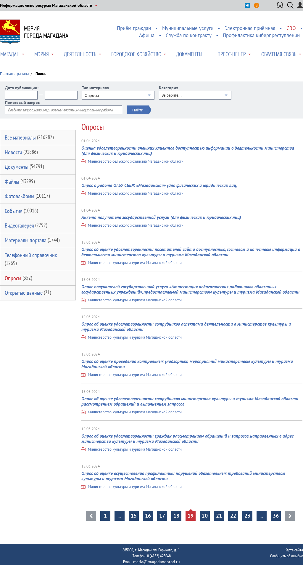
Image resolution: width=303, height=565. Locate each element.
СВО (291, 28)
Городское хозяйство (136, 54)
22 (233, 515)
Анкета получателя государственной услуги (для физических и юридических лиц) (161, 217)
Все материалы (29, 137)
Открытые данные (28, 293)
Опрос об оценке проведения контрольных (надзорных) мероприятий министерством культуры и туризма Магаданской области (187, 363)
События (21, 211)
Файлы (20, 181)
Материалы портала (32, 240)
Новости (21, 152)
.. (119, 515)
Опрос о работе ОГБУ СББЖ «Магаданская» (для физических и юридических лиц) (159, 185)
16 (148, 515)
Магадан (10, 54)
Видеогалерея (26, 225)
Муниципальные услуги (187, 28)
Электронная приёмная (250, 28)
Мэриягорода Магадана (46, 32)
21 (219, 515)
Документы (189, 54)
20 (205, 515)
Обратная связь (278, 54)
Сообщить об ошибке (286, 555)
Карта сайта (294, 550)
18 (176, 515)
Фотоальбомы (27, 196)
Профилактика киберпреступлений (261, 35)
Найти (137, 110)
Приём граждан (134, 28)
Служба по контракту (189, 35)
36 (276, 515)
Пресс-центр (231, 54)
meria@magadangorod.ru (156, 561)
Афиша (146, 35)
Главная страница (14, 73)
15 (134, 515)
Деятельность (80, 54)
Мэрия (41, 54)
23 (247, 515)
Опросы (18, 278)
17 (162, 515)
